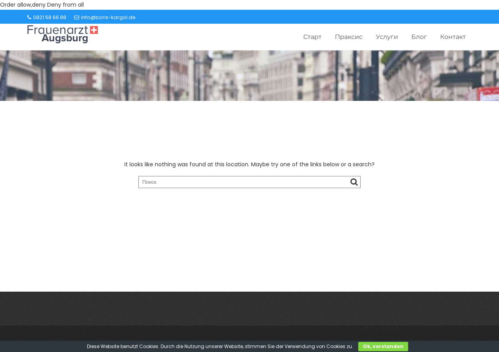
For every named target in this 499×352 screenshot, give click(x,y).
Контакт (453, 36)
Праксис (349, 36)
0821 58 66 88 (46, 17)
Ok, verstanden (383, 346)
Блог (419, 36)
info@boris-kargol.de (105, 17)
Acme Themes (421, 333)
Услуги (387, 36)
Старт (312, 36)
